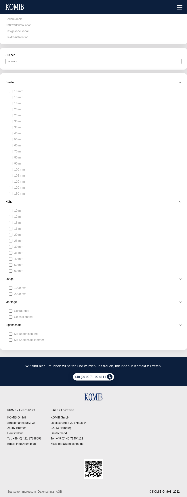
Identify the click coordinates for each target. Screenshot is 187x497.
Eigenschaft (13, 324)
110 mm (19, 181)
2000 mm (20, 293)
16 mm (18, 103)
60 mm (18, 145)
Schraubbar (21, 310)
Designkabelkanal (16, 31)
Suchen (10, 55)
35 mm (18, 127)
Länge (9, 278)
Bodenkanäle (13, 19)
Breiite (9, 82)
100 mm (19, 169)
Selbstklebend (23, 316)
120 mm (19, 187)
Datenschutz (46, 491)
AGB (59, 491)
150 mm (19, 193)
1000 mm (20, 287)
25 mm (18, 115)
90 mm (18, 163)
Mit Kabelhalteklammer (29, 339)
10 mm (18, 91)
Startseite (13, 491)
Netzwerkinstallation (18, 25)
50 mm (18, 139)
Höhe (8, 201)
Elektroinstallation (16, 37)
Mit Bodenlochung (26, 333)
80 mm (18, 157)
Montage (11, 301)
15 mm (18, 97)
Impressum (29, 491)
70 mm (18, 151)
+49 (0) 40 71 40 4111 (94, 377)
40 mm (18, 133)
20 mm (18, 109)
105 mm (19, 175)
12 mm (18, 216)
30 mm (18, 121)
